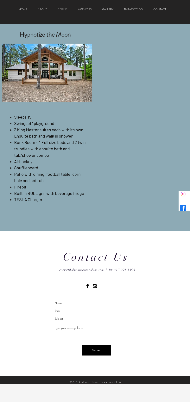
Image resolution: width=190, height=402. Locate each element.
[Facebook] (183, 208)
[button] (47, 73)
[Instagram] (183, 194)
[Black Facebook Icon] (87, 286)
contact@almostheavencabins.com (81, 270)
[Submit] (96, 350)
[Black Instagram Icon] (95, 286)
